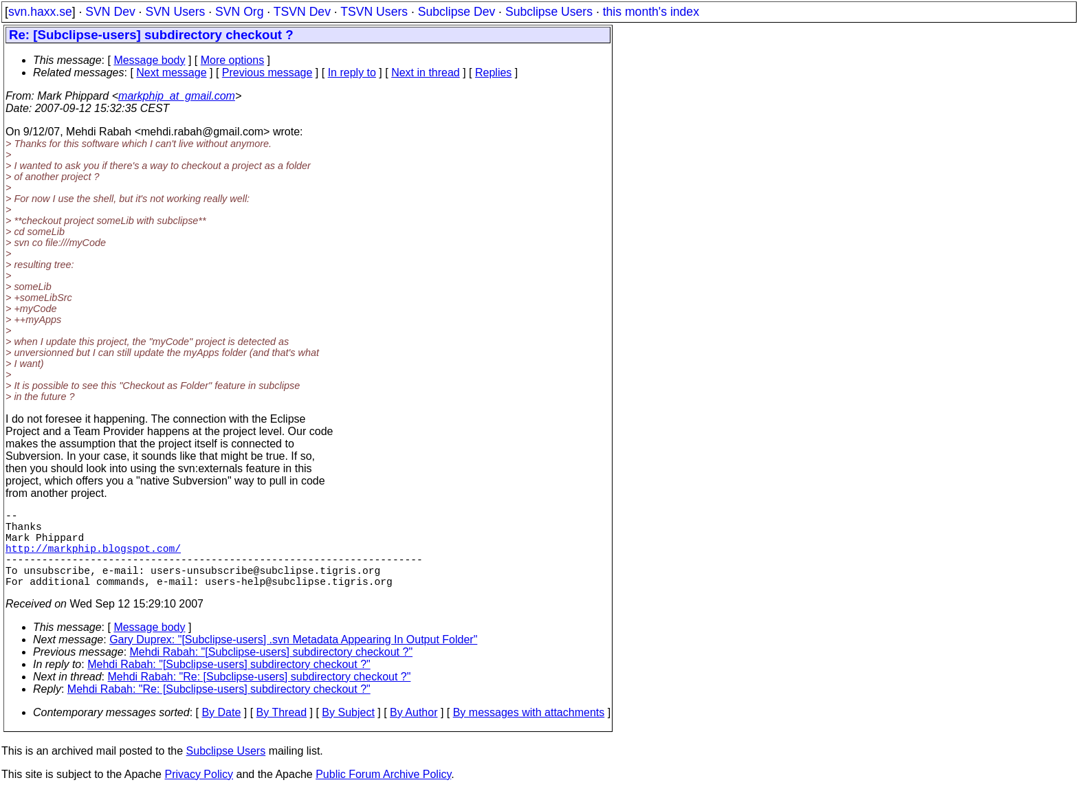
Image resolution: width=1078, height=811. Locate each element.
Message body (149, 60)
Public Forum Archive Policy (383, 793)
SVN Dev (110, 12)
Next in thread (425, 72)
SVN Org (239, 12)
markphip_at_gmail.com (176, 96)
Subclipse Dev (456, 12)
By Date (221, 731)
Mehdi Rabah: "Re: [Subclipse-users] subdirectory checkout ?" (259, 696)
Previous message (267, 72)
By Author (413, 731)
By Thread (281, 731)
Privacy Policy (198, 793)
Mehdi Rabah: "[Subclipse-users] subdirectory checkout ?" (271, 671)
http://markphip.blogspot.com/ (93, 559)
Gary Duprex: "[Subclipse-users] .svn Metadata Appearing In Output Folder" (293, 659)
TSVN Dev (302, 12)
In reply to (352, 72)
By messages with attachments (529, 731)
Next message (171, 72)
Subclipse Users (549, 12)
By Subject (348, 731)
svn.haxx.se (40, 12)
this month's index (651, 12)
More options (233, 60)
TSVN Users (374, 12)
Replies (493, 72)
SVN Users (175, 12)
